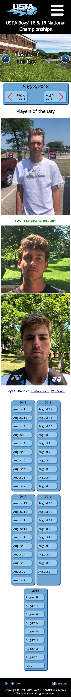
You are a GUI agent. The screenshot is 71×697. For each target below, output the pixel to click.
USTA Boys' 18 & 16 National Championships (35, 26)
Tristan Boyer (40, 391)
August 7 (19, 443)
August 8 (19, 435)
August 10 (20, 417)
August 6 (19, 452)
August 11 (20, 409)
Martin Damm (46, 220)
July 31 (30, 665)
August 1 (32, 657)
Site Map (59, 683)
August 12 (45, 409)
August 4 (19, 469)
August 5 (19, 460)
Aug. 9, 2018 (50, 96)
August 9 (19, 426)
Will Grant (58, 391)
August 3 (19, 477)
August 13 (20, 503)
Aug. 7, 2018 (21, 96)
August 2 (19, 486)
